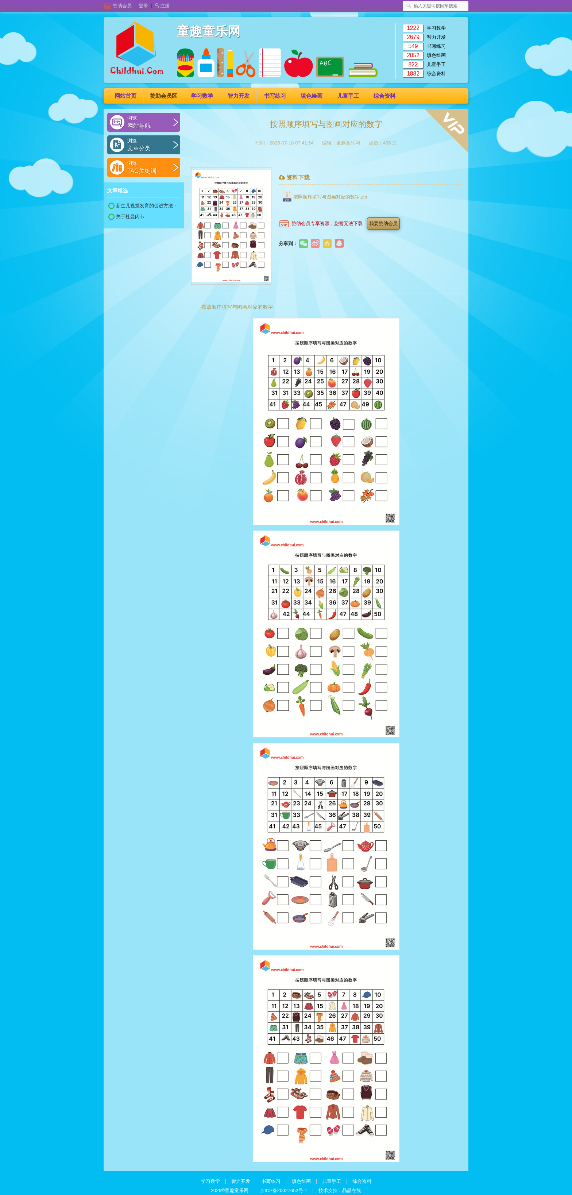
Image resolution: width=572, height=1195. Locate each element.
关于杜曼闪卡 (126, 216)
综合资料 (436, 73)
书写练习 (436, 46)
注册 (162, 5)
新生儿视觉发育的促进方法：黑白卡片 (143, 206)
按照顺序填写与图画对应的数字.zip (330, 197)
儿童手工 (436, 64)
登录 (145, 5)
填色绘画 (436, 55)
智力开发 (436, 37)
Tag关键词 (149, 167)
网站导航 (149, 122)
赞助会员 (124, 5)
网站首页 (125, 96)
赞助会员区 (163, 96)
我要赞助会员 (383, 223)
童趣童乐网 (208, 31)
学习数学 (436, 28)
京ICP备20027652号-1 (283, 1190)
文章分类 (149, 144)
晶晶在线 (351, 1190)
